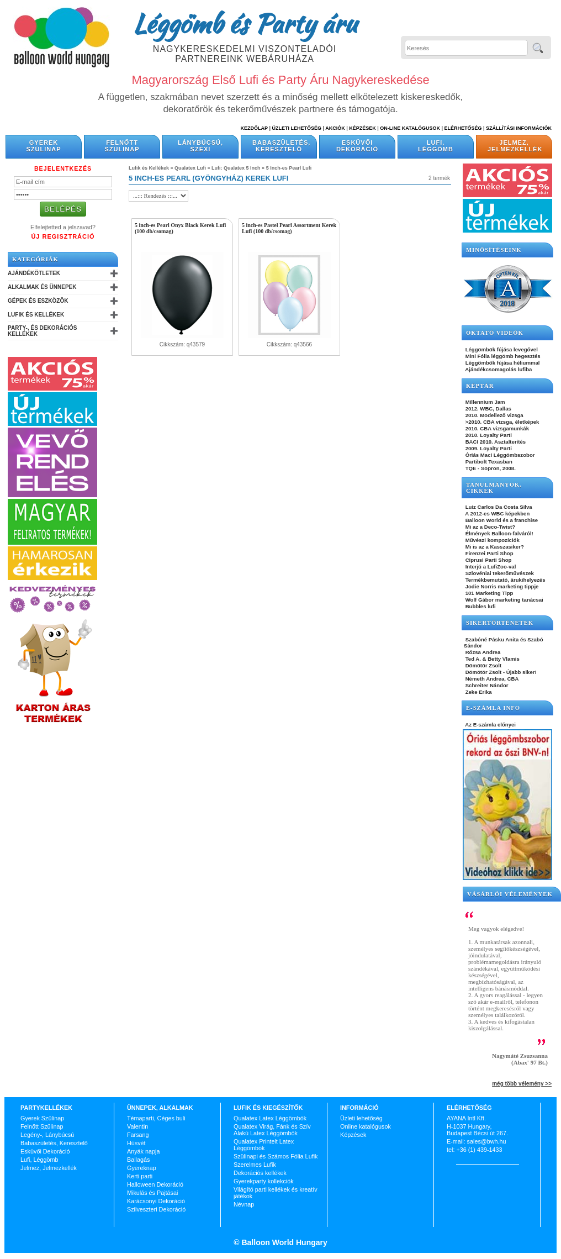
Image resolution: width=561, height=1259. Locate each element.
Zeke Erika (478, 692)
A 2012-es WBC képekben (497, 513)
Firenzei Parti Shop (489, 553)
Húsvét (136, 1143)
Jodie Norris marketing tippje (501, 586)
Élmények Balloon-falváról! (498, 533)
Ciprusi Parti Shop (487, 560)
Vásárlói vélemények (510, 894)
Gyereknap (141, 1168)
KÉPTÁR (480, 386)
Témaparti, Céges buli (156, 1118)
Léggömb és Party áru (245, 23)
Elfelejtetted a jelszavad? (63, 227)
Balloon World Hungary (283, 1242)
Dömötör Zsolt (482, 665)
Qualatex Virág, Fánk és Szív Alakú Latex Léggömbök (272, 1129)
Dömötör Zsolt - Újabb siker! (500, 672)
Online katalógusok (365, 1126)
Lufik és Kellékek (36, 315)
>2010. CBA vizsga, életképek (501, 422)
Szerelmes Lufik (255, 1164)
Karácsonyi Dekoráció (156, 1201)
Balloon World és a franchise (501, 520)
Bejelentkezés (63, 168)
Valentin (137, 1126)
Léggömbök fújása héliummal (502, 363)
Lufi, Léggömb (435, 145)
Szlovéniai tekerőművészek (499, 573)
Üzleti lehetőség (361, 1118)
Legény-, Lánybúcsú (47, 1134)
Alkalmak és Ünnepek (42, 287)
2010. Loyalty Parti (488, 435)
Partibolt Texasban (488, 462)
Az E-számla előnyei (490, 724)
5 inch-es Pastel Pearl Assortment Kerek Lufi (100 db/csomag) (289, 228)
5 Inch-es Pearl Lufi (289, 168)
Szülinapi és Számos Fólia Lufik (275, 1156)
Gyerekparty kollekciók (264, 1181)
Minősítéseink (494, 250)
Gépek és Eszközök (38, 301)
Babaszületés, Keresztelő (281, 145)
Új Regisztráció (62, 236)
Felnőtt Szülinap (122, 145)
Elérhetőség (462, 128)
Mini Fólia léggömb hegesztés (502, 356)
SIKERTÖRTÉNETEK (499, 623)
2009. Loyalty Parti (488, 448)
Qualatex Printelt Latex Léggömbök (264, 1144)
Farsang (138, 1134)
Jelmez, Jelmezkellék (515, 145)
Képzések (362, 128)
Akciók (335, 128)
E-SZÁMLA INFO (493, 708)
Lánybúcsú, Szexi (200, 145)
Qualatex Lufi (190, 168)
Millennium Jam (484, 402)
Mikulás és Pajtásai (152, 1192)
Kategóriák (35, 259)
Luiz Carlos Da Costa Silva (498, 507)
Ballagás (138, 1159)
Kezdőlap (254, 128)
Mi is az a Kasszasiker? (494, 547)
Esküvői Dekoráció (357, 145)
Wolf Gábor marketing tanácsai (503, 600)
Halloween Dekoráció (155, 1184)
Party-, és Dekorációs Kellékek (42, 331)
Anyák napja (143, 1151)
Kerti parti (139, 1176)
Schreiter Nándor (486, 685)
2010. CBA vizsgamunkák (496, 428)
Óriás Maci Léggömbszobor (499, 455)
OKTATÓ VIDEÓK (494, 333)
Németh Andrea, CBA (491, 679)
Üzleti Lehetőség (296, 128)
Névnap (244, 1204)
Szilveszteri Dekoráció (156, 1209)
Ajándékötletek (34, 273)
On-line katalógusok (410, 128)
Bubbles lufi (480, 606)
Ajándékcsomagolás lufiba (498, 369)
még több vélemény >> (522, 1084)
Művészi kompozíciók (492, 540)
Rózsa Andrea (482, 652)
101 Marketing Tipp (488, 593)
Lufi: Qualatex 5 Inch (236, 168)
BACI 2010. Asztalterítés (495, 442)
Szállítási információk (519, 128)
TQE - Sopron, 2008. (490, 468)
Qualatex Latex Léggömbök (270, 1118)
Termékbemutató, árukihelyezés (505, 580)
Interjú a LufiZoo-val (490, 566)
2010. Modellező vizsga (493, 415)
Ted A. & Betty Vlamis (492, 659)
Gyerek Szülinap (44, 145)
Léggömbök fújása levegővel (501, 349)
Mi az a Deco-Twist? (489, 527)
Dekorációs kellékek (260, 1173)
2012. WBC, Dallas (487, 408)
